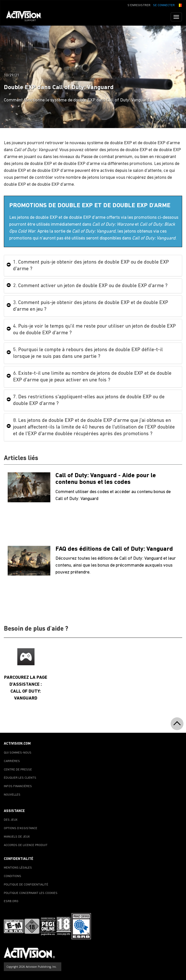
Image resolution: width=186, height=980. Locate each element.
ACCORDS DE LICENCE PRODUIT (26, 845)
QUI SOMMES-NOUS (17, 752)
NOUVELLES (12, 794)
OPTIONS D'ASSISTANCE (20, 828)
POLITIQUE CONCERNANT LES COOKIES (30, 893)
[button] (179, 4)
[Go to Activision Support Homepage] (26, 17)
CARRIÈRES (12, 761)
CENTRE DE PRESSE (18, 769)
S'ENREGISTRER (138, 5)
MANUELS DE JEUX (17, 836)
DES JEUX (11, 819)
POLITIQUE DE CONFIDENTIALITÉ (26, 884)
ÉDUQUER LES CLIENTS (20, 777)
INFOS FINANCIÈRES (18, 786)
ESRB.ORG (11, 901)
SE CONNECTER (164, 5)
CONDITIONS (12, 876)
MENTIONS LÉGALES (18, 867)
